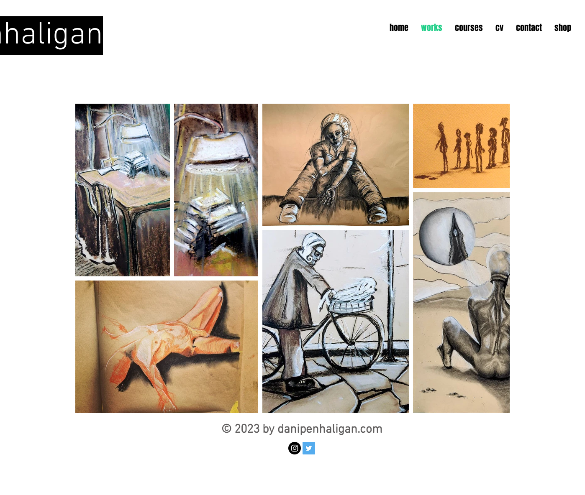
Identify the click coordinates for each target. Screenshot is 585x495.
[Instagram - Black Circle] (294, 448)
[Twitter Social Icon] (309, 448)
